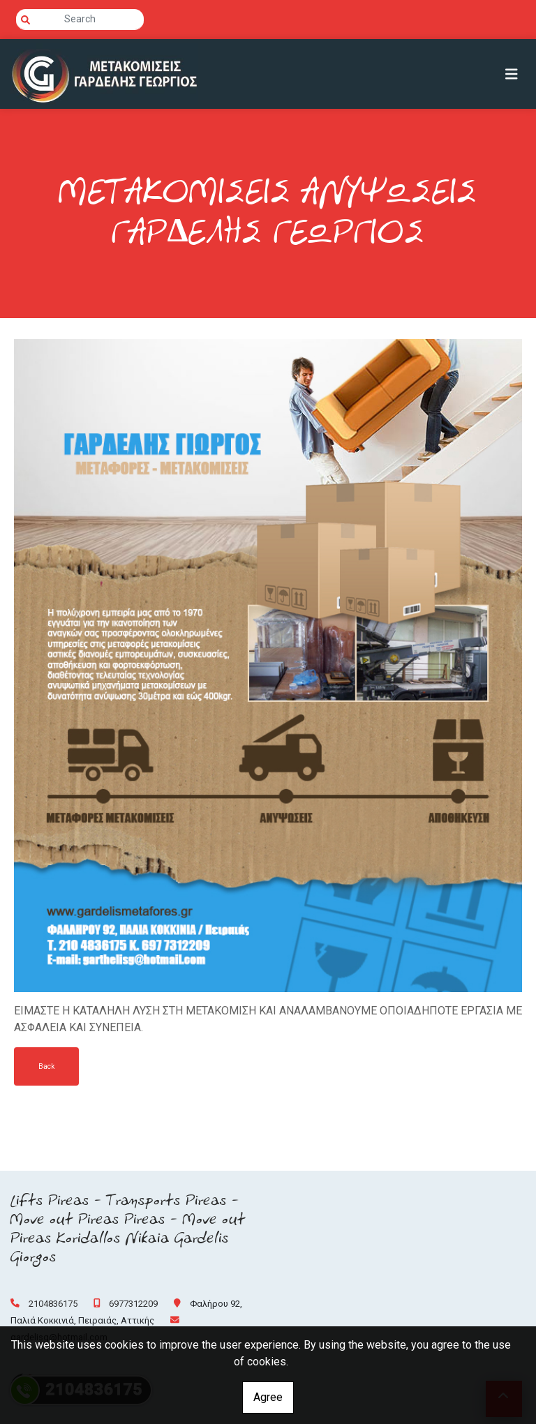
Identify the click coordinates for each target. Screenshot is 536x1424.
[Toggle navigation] (511, 74)
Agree (268, 1397)
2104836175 (53, 1303)
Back (46, 1066)
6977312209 (133, 1303)
